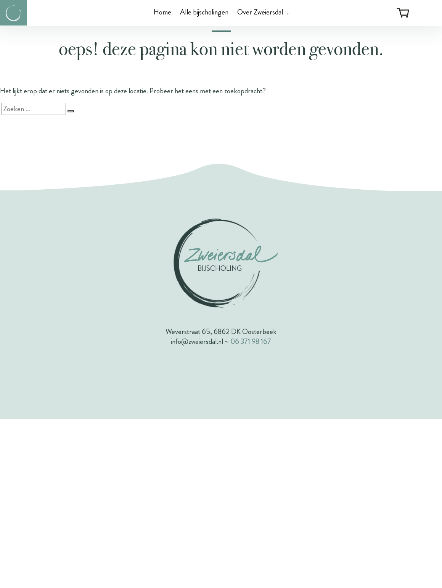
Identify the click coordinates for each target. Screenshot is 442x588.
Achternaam (135, 229)
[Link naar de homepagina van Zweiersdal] (13, 13)
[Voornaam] (221, 215)
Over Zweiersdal (260, 12)
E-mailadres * (137, 173)
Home (162, 12)
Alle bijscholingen (204, 12)
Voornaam (132, 201)
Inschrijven (221, 264)
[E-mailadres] (221, 187)
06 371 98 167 (250, 510)
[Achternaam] (221, 243)
